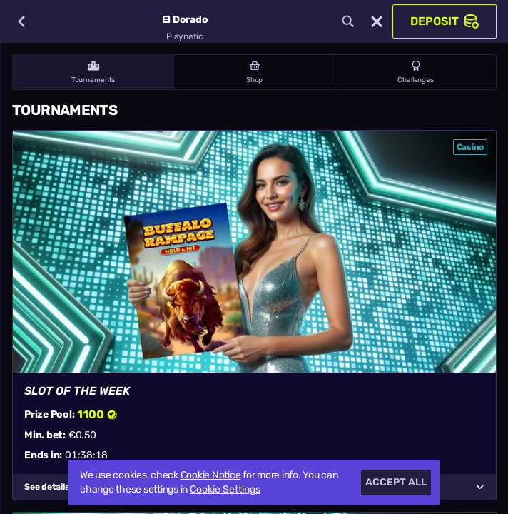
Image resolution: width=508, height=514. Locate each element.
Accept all (396, 482)
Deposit (444, 21)
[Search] (348, 21)
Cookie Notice (211, 475)
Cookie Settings (225, 489)
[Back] (21, 21)
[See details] (480, 487)
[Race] (377, 21)
